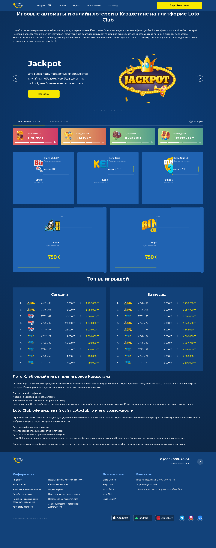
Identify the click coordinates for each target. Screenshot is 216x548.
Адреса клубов (55, 489)
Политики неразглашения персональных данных (25, 500)
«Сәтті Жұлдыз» (114, 6)
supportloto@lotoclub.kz (147, 484)
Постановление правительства (63, 498)
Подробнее (43, 93)
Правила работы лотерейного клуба (66, 479)
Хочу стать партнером (23, 506)
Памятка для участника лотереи (64, 494)
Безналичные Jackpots (29, 121)
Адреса (76, 5)
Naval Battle (108, 489)
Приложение (94, 5)
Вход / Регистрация (179, 5)
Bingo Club (108, 484)
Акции (62, 5)
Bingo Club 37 (109, 498)
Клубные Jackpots (59, 121)
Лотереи (44, 5)
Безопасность (19, 484)
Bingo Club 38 (109, 479)
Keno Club (107, 494)
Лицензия (17, 479)
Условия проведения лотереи (27, 489)
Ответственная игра (58, 484)
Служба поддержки (22, 494)
